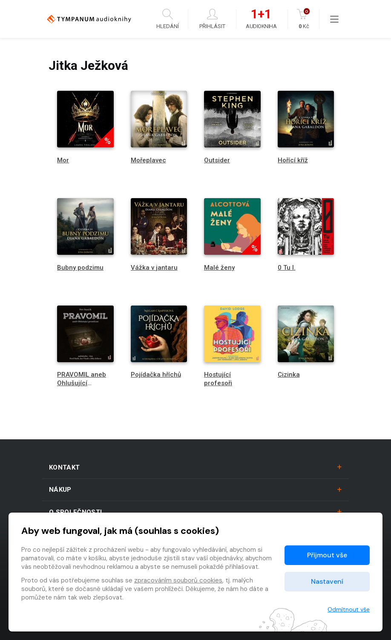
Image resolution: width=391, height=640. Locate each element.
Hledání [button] (167, 19)
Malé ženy (219, 267)
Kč (304, 19)
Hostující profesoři (218, 378)
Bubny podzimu (80, 267)
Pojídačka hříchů (156, 374)
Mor (63, 160)
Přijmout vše (327, 555)
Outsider (217, 160)
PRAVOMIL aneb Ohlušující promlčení (81, 383)
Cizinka (289, 374)
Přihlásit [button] (212, 19)
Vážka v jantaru (154, 267)
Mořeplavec (148, 160)
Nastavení (327, 581)
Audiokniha (261, 19)
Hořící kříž (293, 160)
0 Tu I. (287, 267)
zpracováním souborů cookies (178, 580)
